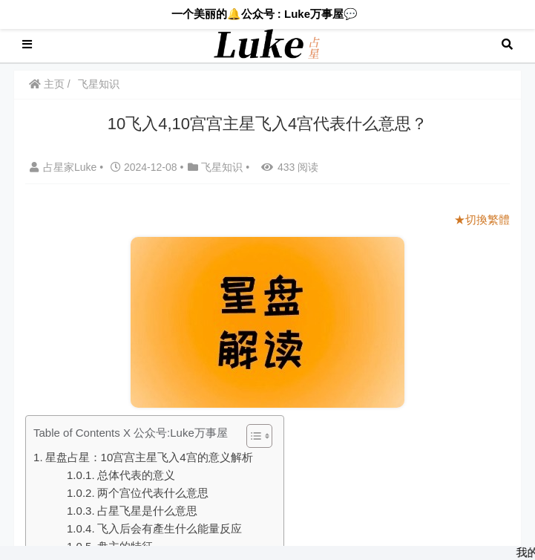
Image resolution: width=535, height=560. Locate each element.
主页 (47, 84)
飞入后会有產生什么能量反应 (169, 528)
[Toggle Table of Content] (252, 436)
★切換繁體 (482, 219)
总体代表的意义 (136, 475)
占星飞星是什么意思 (147, 510)
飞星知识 (98, 84)
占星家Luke (64, 167)
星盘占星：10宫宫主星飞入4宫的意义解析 (149, 457)
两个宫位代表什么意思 (153, 492)
